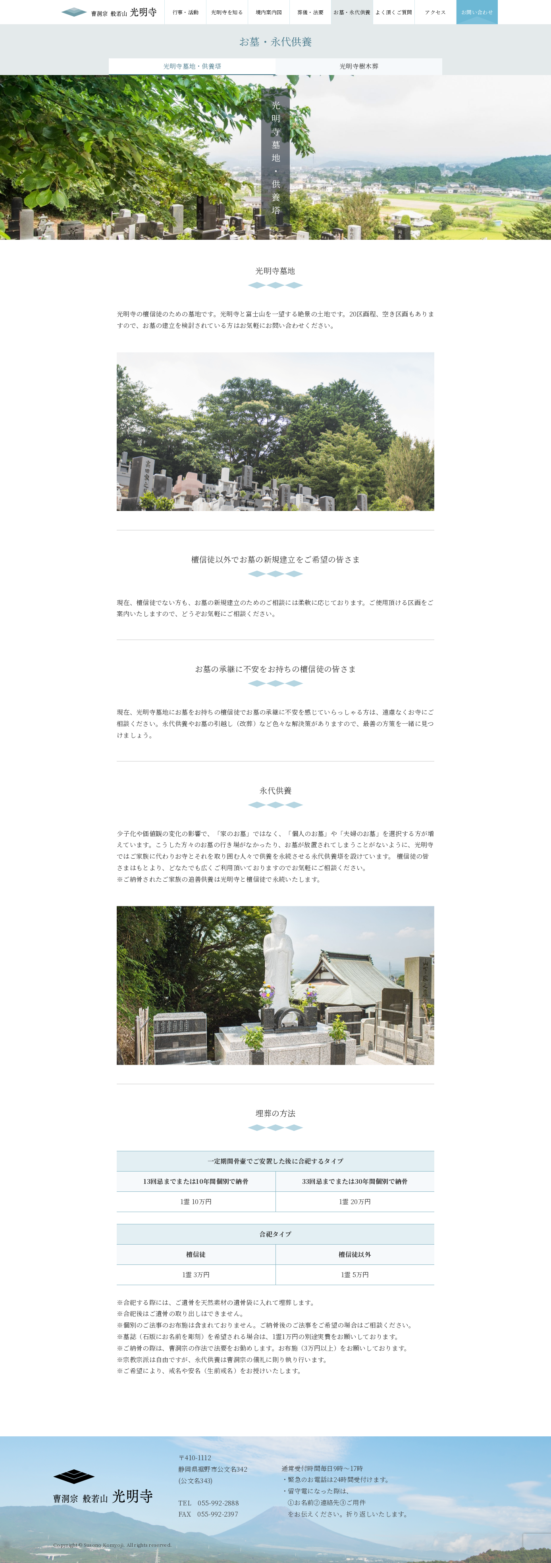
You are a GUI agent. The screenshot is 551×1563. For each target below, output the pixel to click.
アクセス (435, 12)
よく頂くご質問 (393, 12)
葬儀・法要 (310, 12)
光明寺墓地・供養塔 (192, 66)
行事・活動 (185, 12)
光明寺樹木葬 (358, 66)
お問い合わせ (477, 12)
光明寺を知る (227, 12)
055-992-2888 (218, 1502)
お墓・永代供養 (351, 12)
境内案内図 (269, 12)
